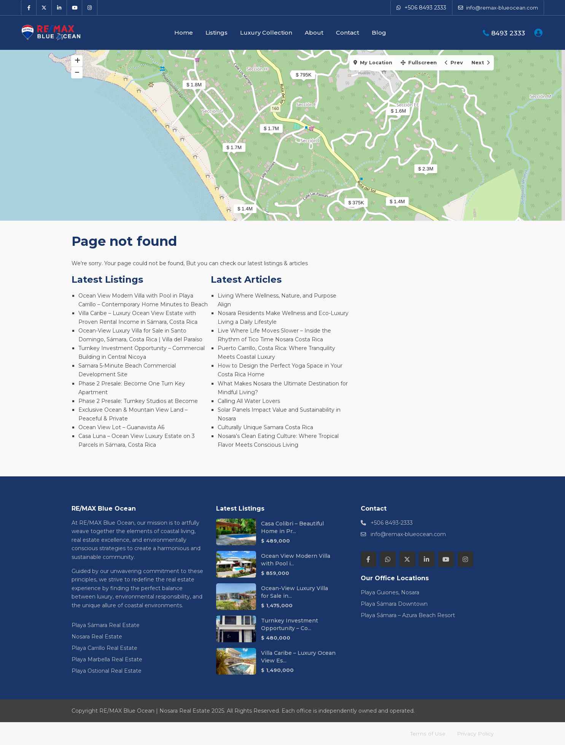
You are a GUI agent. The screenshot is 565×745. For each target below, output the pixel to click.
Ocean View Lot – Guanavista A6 (121, 427)
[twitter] (44, 7)
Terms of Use (428, 733)
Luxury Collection (266, 32)
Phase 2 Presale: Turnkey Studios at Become (138, 401)
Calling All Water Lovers (249, 401)
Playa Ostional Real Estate (107, 670)
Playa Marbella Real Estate (107, 659)
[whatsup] (388, 559)
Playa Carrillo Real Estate (104, 648)
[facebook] (29, 7)
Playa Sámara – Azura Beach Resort (408, 615)
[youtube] (74, 7)
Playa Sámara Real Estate (106, 625)
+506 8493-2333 (392, 522)
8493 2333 (508, 33)
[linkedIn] (59, 7)
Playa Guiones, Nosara (390, 592)
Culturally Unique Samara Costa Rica (265, 427)
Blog (379, 32)
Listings (216, 32)
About (314, 32)
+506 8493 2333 (425, 7)
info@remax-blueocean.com (408, 534)
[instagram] (89, 7)
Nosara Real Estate (97, 636)
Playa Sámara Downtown (394, 603)
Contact (347, 32)
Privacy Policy (475, 733)
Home (183, 32)
